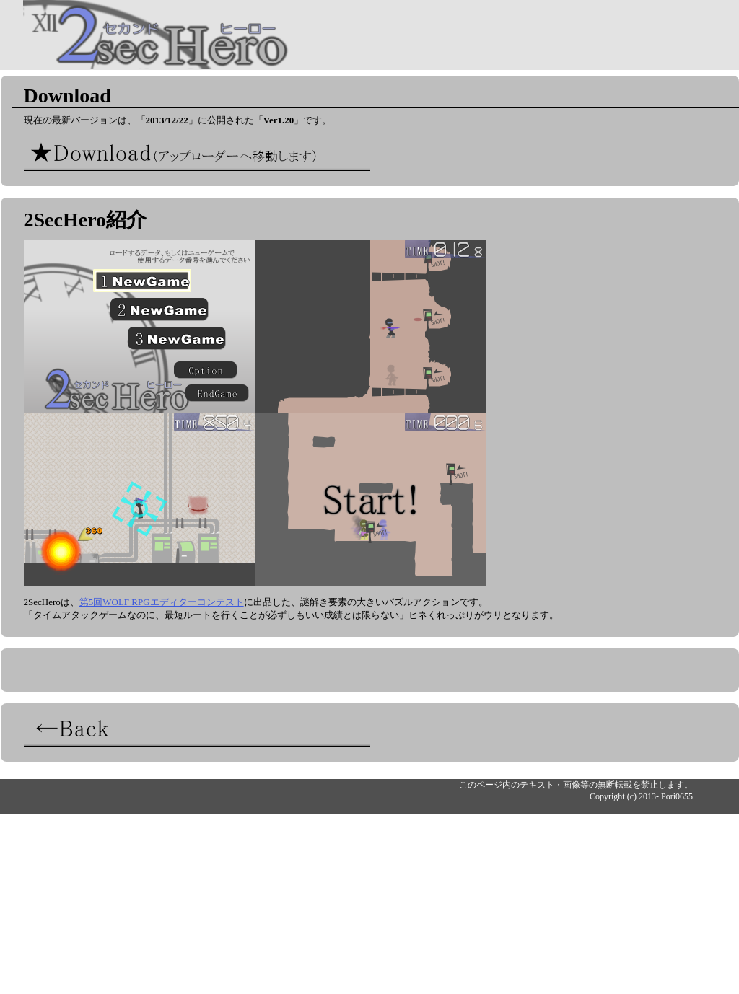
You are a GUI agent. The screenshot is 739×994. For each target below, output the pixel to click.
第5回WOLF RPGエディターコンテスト (161, 602)
